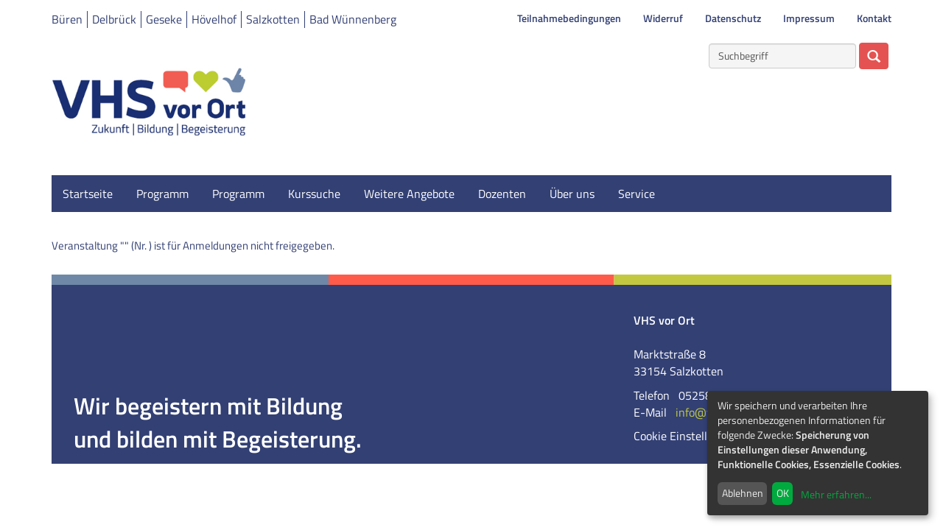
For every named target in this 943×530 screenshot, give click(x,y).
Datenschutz (733, 18)
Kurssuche (314, 193)
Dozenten (502, 193)
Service (636, 193)
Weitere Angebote (409, 193)
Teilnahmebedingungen (569, 18)
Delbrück (114, 19)
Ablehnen (742, 493)
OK (783, 493)
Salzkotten (273, 19)
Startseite (88, 193)
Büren (67, 19)
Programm (162, 193)
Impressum (809, 18)
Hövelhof (214, 19)
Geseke (164, 19)
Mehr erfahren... (836, 494)
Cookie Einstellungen (686, 436)
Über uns (572, 193)
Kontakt (874, 18)
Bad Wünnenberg (352, 19)
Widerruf (663, 18)
